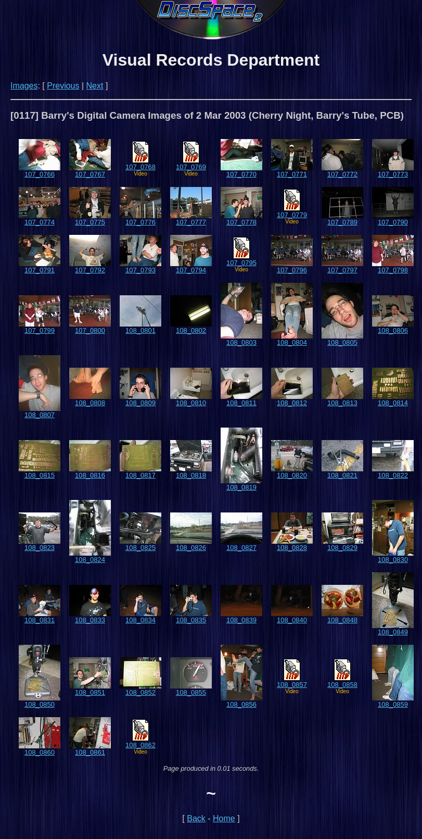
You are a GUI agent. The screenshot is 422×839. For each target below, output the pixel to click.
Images (23, 85)
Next (95, 85)
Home (224, 818)
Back (196, 818)
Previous (63, 85)
